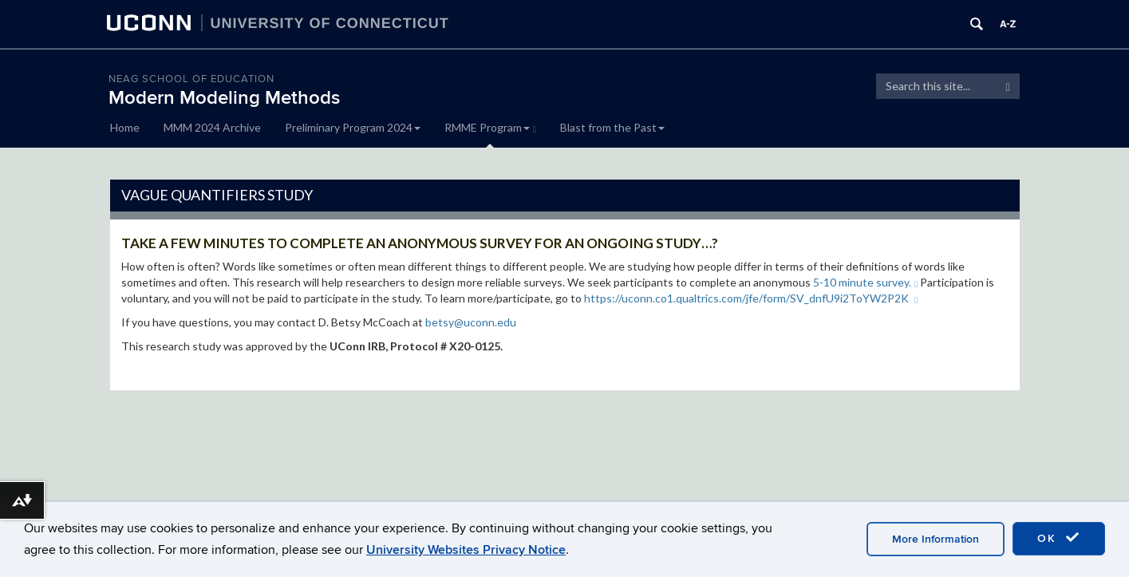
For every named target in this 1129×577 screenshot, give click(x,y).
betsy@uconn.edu (470, 322)
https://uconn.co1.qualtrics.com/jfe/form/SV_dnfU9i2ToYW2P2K (751, 298)
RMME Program (490, 127)
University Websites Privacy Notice (466, 550)
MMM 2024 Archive (212, 127)
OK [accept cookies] (1058, 538)
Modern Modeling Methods (224, 97)
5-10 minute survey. (865, 282)
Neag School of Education (191, 79)
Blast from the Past (612, 127)
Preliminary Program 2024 (352, 127)
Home (125, 127)
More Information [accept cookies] (935, 539)
